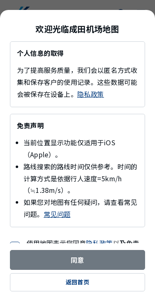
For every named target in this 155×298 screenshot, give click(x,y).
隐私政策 (90, 94)
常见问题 (57, 214)
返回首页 (77, 282)
